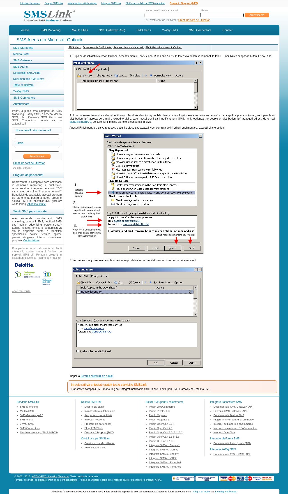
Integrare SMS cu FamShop (165, 467)
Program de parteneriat (98, 424)
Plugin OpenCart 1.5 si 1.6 (164, 437)
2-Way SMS (170, 30)
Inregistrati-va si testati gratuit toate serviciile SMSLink (109, 385)
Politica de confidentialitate (62, 480)
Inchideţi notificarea (226, 491)
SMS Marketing (51, 30)
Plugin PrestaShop (159, 411)
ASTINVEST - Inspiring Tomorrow (50, 477)
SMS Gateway (22, 60)
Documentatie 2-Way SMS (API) (232, 454)
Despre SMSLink (53, 3)
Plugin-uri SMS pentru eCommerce (234, 420)
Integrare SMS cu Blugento (164, 445)
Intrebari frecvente (30, 3)
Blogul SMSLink (94, 428)
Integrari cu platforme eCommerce (233, 424)
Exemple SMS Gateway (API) (231, 411)
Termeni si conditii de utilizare (30, 480)
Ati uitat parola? (22, 168)
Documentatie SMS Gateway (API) (233, 407)
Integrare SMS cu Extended (165, 463)
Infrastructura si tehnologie (82, 3)
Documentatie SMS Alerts (28, 79)
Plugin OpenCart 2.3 (161, 428)
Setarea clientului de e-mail (128, 47)
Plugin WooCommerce (162, 407)
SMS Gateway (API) (112, 30)
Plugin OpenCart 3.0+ (161, 424)
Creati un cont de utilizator (194, 20)
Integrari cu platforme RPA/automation (236, 428)
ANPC (158, 480)
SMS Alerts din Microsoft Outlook (163, 47)
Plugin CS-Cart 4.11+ (161, 441)
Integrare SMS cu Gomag (163, 450)
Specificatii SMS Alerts (26, 73)
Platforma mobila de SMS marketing (145, 3)
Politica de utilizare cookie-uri (95, 480)
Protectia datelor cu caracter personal (133, 480)
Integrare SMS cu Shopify (164, 454)
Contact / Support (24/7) (184, 3)
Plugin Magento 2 (159, 420)
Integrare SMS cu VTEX (163, 458)
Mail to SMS (80, 30)
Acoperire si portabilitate (98, 415)
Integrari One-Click (224, 433)
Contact (227, 30)
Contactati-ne (31, 240)
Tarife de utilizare (23, 85)
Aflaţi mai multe (201, 491)
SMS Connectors (200, 30)
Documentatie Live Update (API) (232, 443)
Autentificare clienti (95, 448)
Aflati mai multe (36, 204)
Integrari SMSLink (111, 3)
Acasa (25, 30)
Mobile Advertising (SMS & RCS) (39, 433)
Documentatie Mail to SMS (229, 415)
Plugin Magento (158, 415)
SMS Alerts (143, 30)
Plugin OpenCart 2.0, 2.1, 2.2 (166, 433)
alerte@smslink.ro (80, 122)
